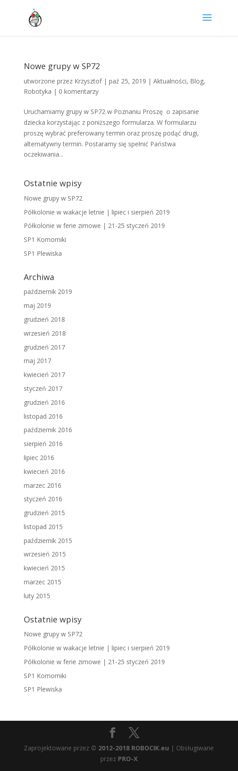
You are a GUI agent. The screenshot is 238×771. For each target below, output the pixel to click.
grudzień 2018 (44, 319)
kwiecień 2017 (44, 374)
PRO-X (128, 758)
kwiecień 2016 (44, 471)
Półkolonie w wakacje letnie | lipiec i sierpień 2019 (97, 212)
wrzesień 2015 (45, 554)
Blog (196, 81)
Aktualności (169, 81)
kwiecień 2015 (44, 568)
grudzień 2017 (44, 347)
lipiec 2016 (39, 457)
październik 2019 (48, 291)
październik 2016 (48, 429)
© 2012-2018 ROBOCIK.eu (130, 748)
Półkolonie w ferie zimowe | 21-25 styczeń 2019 (94, 225)
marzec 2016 (42, 485)
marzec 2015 (42, 582)
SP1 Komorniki (45, 239)
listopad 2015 (43, 526)
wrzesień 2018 (45, 333)
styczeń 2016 (43, 499)
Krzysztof (88, 81)
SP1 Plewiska (43, 253)
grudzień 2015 (44, 512)
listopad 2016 (43, 416)
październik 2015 (48, 540)
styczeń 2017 (43, 388)
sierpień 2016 (43, 443)
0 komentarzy (79, 91)
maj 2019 (37, 305)
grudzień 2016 (44, 402)
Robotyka (38, 91)
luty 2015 (37, 595)
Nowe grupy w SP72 (62, 66)
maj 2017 (37, 360)
